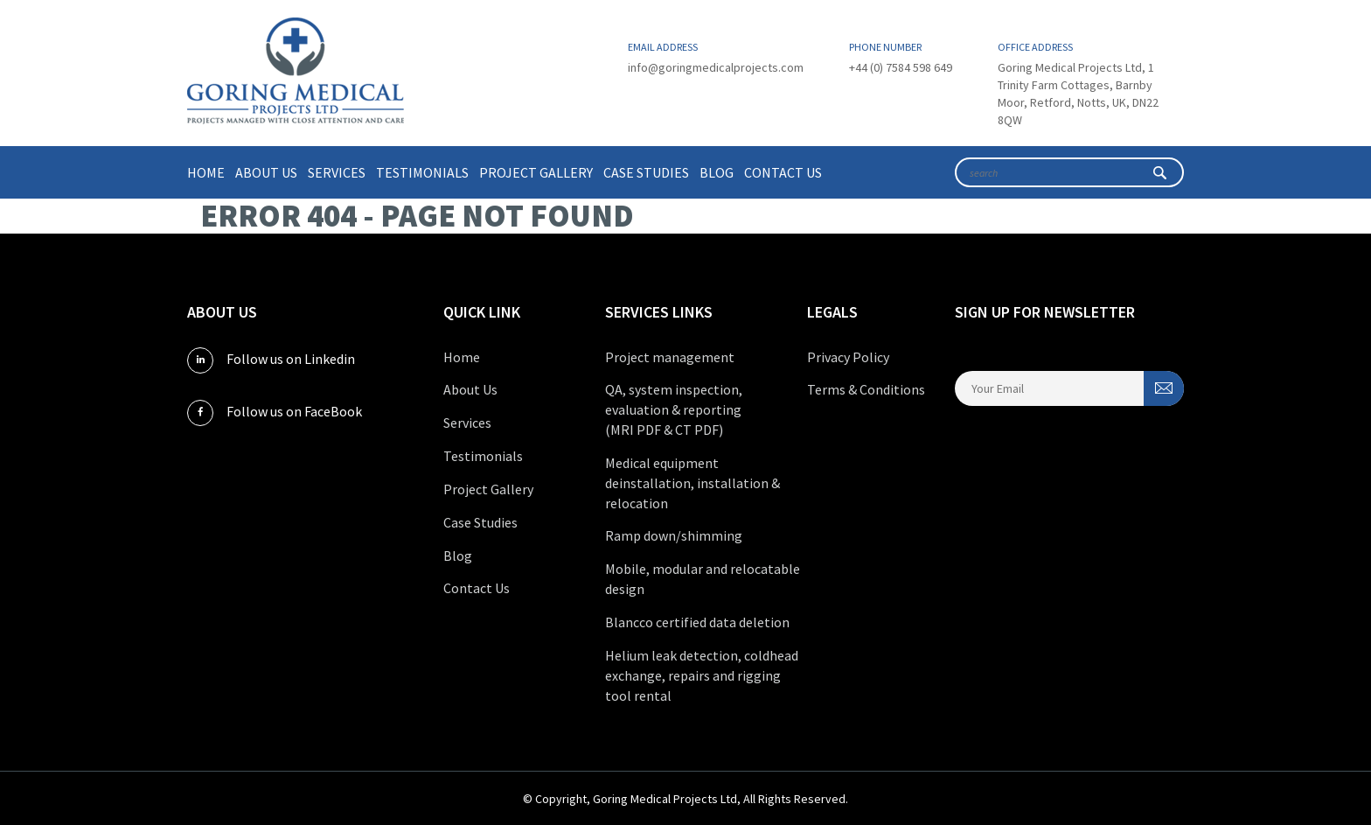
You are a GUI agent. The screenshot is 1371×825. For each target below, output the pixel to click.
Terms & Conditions (866, 389)
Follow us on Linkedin (271, 360)
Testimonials (422, 172)
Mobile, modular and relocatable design (702, 579)
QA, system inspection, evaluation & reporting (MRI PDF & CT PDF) (673, 409)
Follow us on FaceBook (274, 413)
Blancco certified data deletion (697, 622)
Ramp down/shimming (673, 535)
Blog (716, 172)
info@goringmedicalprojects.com (716, 67)
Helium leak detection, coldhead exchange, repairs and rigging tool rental (701, 675)
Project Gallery (536, 172)
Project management (669, 357)
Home (206, 172)
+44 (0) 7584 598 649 (900, 67)
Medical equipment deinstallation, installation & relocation (692, 483)
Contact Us (783, 172)
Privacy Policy (848, 357)
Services (336, 172)
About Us (266, 172)
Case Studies (646, 172)
